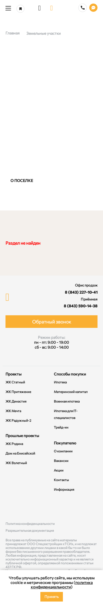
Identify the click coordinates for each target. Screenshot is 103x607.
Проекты (13, 374)
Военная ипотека (67, 401)
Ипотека (60, 382)
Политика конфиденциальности (30, 523)
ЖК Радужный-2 (18, 420)
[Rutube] (51, 507)
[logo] (51, 8)
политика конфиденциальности (62, 584)
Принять (51, 596)
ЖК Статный (15, 382)
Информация (64, 489)
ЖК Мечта (13, 411)
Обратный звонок (51, 322)
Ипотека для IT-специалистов (65, 414)
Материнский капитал (71, 392)
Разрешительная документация (29, 530)
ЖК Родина (14, 444)
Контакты (61, 480)
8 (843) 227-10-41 (81, 292)
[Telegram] (92, 507)
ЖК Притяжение (18, 392)
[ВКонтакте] (10, 507)
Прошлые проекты (22, 435)
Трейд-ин (61, 427)
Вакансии (61, 461)
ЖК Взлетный (16, 463)
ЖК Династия (15, 401)
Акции (58, 470)
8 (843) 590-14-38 (81, 306)
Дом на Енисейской (20, 453)
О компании (63, 451)
